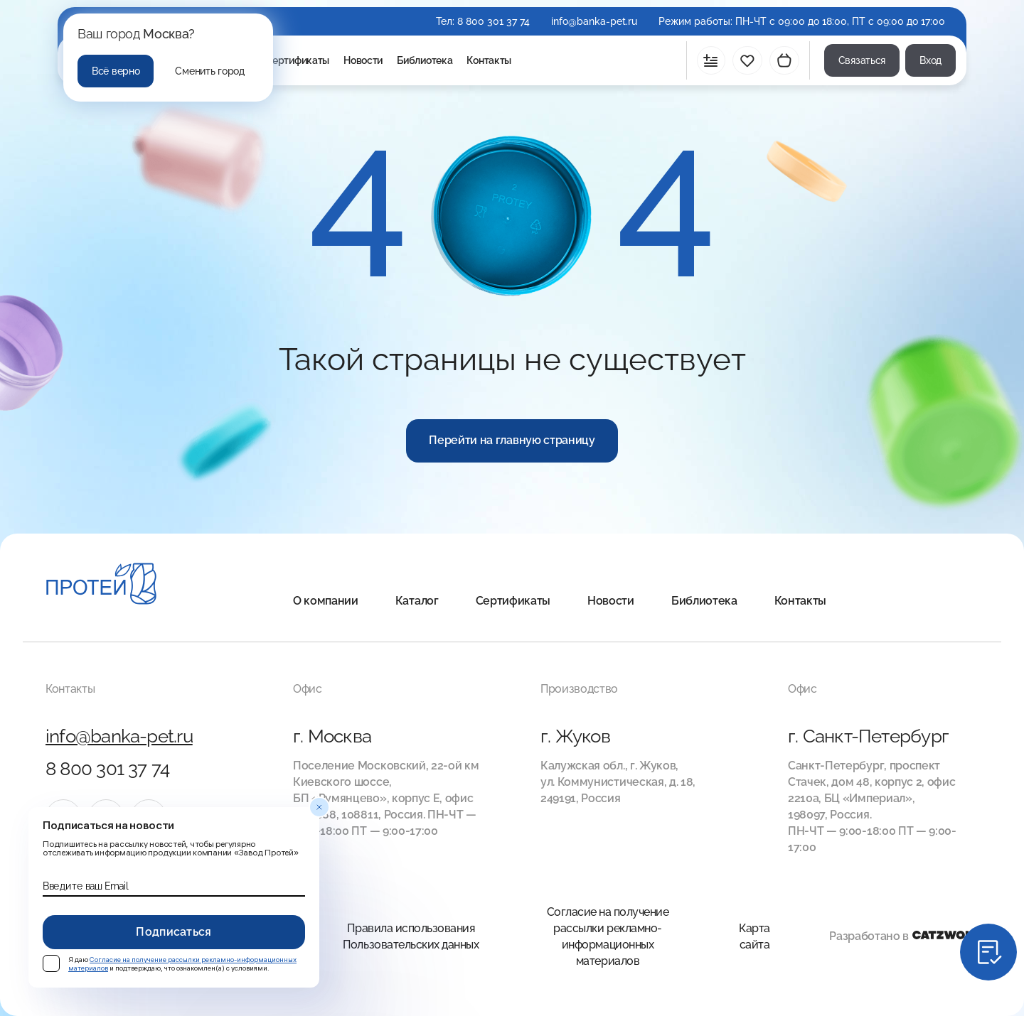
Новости (363, 60)
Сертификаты (297, 60)
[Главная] (101, 586)
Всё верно (115, 71)
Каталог (417, 600)
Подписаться (174, 932)
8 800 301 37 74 (493, 21)
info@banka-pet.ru (594, 21)
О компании (325, 600)
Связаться (861, 60)
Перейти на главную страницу (511, 440)
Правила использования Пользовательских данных (411, 936)
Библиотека (424, 60)
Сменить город (209, 71)
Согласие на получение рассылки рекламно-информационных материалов (608, 936)
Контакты (488, 60)
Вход (930, 60)
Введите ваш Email (85, 886)
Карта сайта (754, 936)
